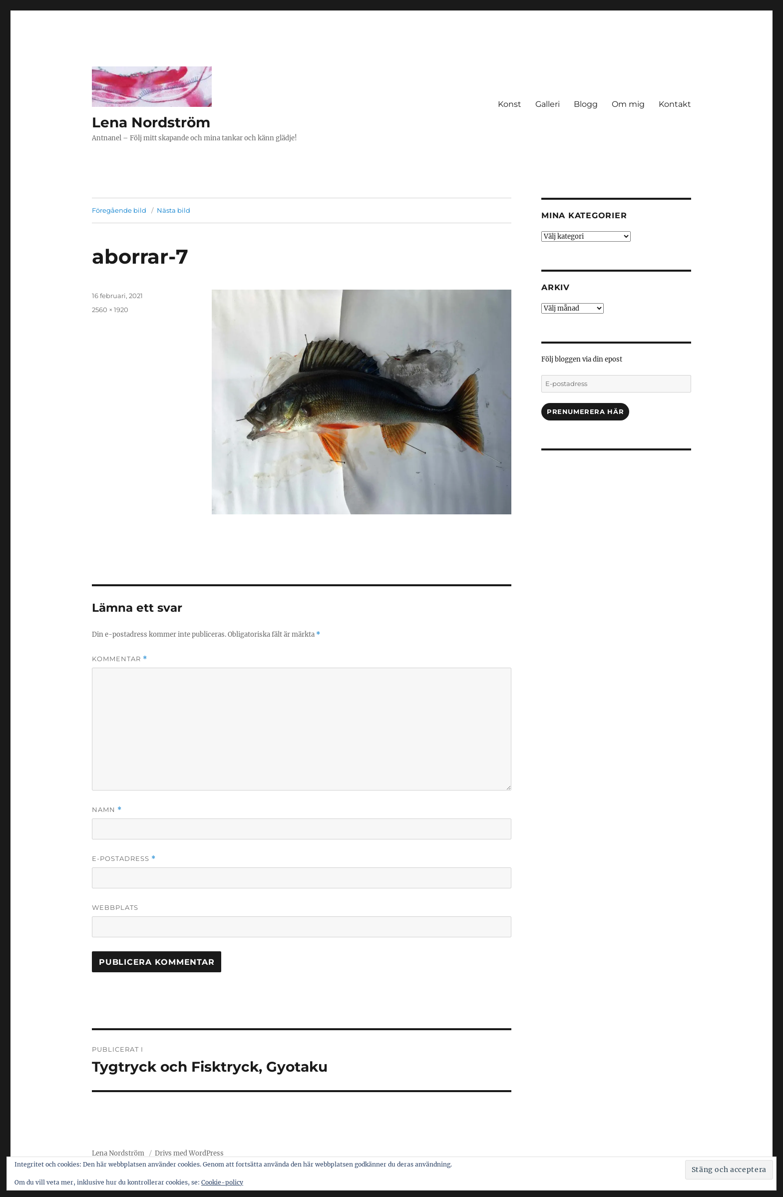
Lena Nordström (151, 122)
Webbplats (115, 907)
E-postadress (124, 858)
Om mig (628, 104)
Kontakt (675, 104)
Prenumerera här (585, 411)
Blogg (586, 104)
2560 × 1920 (110, 310)
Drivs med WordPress (189, 1153)
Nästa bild (173, 210)
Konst (509, 104)
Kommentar (119, 659)
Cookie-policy (222, 1182)
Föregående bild (119, 210)
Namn (107, 809)
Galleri (547, 104)
